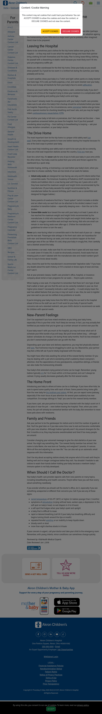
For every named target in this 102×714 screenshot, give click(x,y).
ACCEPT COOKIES (50, 31)
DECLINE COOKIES (71, 31)
